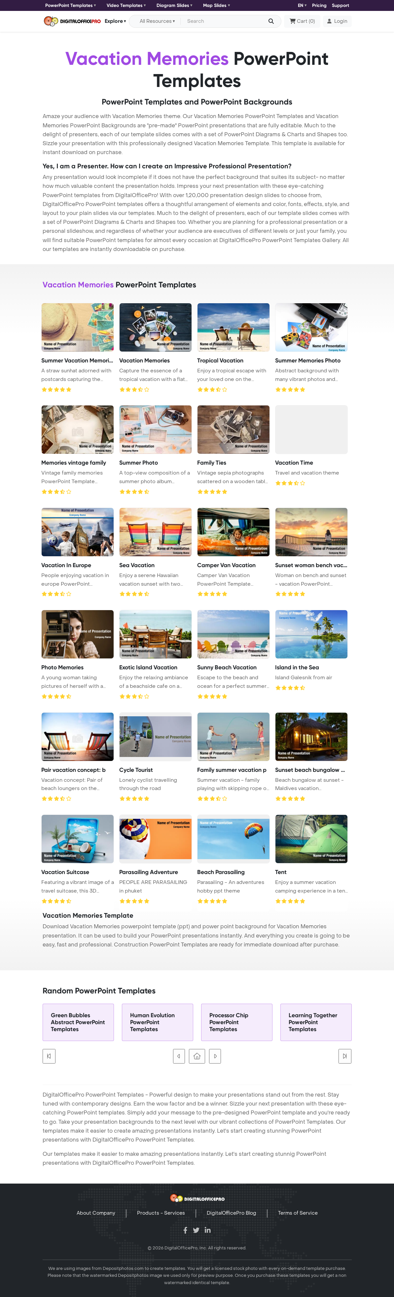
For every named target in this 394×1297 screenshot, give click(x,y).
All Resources (156, 21)
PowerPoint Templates (69, 5)
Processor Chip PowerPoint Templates (228, 1022)
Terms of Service (298, 1213)
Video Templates (125, 5)
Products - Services (161, 1213)
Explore (114, 21)
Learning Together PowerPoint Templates (313, 1022)
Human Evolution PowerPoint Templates (152, 1022)
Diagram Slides (173, 5)
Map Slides (215, 5)
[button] (337, 21)
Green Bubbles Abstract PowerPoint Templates (78, 1022)
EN (300, 5)
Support (340, 5)
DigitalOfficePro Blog (231, 1213)
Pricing (319, 5)
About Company (96, 1213)
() (302, 21)
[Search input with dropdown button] (229, 21)
